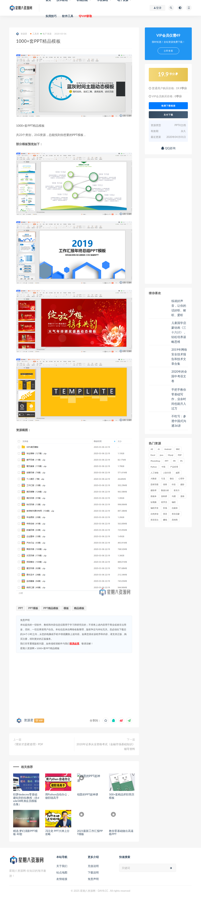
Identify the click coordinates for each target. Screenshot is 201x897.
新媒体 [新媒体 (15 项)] (153, 496)
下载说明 (93, 872)
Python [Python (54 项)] (154, 467)
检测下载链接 (168, 106)
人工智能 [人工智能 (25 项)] (154, 472)
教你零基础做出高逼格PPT (121, 832)
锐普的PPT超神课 (87, 794)
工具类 (34, 33)
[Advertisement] (74, 684)
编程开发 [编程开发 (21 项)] (154, 508)
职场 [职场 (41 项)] (165, 508)
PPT (20, 608)
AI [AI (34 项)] (159, 449)
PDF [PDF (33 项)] (180, 455)
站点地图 (61, 872)
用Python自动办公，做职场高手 (57, 796)
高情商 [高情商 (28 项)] (175, 520)
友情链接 (61, 879)
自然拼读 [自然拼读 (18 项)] (154, 514)
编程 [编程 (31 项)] (174, 502)
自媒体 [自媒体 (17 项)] (175, 508)
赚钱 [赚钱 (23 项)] (165, 520)
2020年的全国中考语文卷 (179, 376)
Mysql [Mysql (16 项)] (170, 455)
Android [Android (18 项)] (167, 449)
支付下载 (168, 115)
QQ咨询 (168, 148)
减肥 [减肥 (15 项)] (178, 472)
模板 (66, 608)
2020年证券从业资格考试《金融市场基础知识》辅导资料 (106, 746)
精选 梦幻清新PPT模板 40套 (25, 832)
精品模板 (79, 608)
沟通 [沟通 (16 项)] (174, 496)
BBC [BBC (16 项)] (178, 449)
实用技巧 (51, 16)
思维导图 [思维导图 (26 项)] (154, 484)
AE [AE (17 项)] (152, 449)
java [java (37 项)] (161, 455)
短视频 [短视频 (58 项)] (153, 502)
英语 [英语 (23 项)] (165, 514)
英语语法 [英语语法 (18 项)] (154, 520)
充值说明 (93, 866)
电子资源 (45, 33)
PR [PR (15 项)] (174, 461)
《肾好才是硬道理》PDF (28, 744)
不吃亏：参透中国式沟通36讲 (178, 420)
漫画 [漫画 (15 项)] (182, 496)
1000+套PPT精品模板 (48, 648)
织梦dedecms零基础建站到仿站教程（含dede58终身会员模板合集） (26, 799)
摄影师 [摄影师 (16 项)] (153, 490)
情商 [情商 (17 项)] (165, 484)
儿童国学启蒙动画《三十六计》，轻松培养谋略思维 (178, 332)
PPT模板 (33, 608)
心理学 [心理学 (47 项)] (181, 478)
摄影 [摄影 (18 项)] (182, 484)
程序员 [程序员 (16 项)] (164, 502)
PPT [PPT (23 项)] (166, 461)
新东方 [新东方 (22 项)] (177, 490)
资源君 (21, 33)
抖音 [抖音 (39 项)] (174, 484)
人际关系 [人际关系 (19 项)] (167, 472)
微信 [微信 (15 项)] (172, 478)
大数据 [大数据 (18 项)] (153, 478)
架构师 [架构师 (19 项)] (164, 496)
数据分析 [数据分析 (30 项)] (165, 490)
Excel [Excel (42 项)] (153, 455)
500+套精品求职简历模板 (121, 796)
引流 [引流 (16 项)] (163, 478)
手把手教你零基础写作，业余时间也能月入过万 (178, 399)
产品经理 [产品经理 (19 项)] (174, 467)
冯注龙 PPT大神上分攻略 (57, 832)
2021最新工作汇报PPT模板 (90, 832)
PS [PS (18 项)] (181, 461)
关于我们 (61, 866)
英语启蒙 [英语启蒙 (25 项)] (176, 514)
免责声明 (93, 879)
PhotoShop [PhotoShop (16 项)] (155, 461)
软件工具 (67, 16)
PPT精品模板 (50, 608)
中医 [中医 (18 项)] (163, 467)
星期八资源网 (27, 648)
